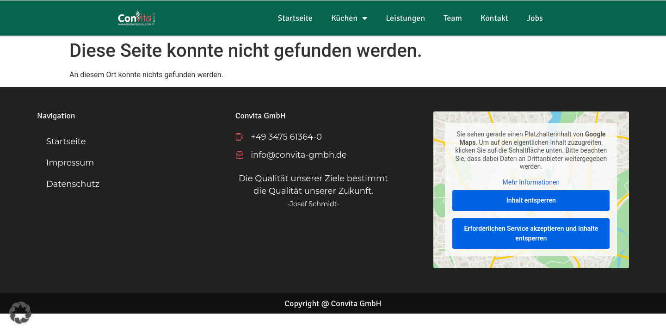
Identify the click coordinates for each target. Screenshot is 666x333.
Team (453, 18)
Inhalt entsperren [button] (531, 200)
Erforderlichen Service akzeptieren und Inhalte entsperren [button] (531, 233)
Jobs (535, 18)
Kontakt (494, 18)
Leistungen (405, 18)
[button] (20, 312)
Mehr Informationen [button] (531, 182)
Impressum (70, 163)
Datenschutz (72, 184)
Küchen (349, 18)
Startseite (295, 18)
